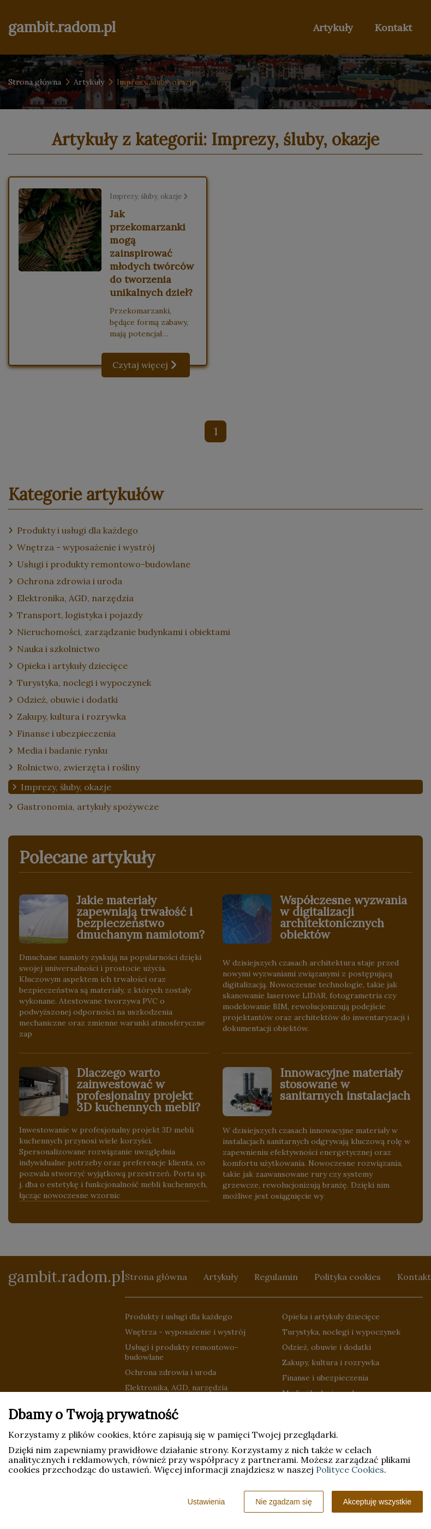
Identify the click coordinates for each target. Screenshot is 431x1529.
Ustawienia (206, 1501)
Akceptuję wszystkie (377, 1501)
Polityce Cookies (350, 1469)
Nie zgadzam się (283, 1501)
